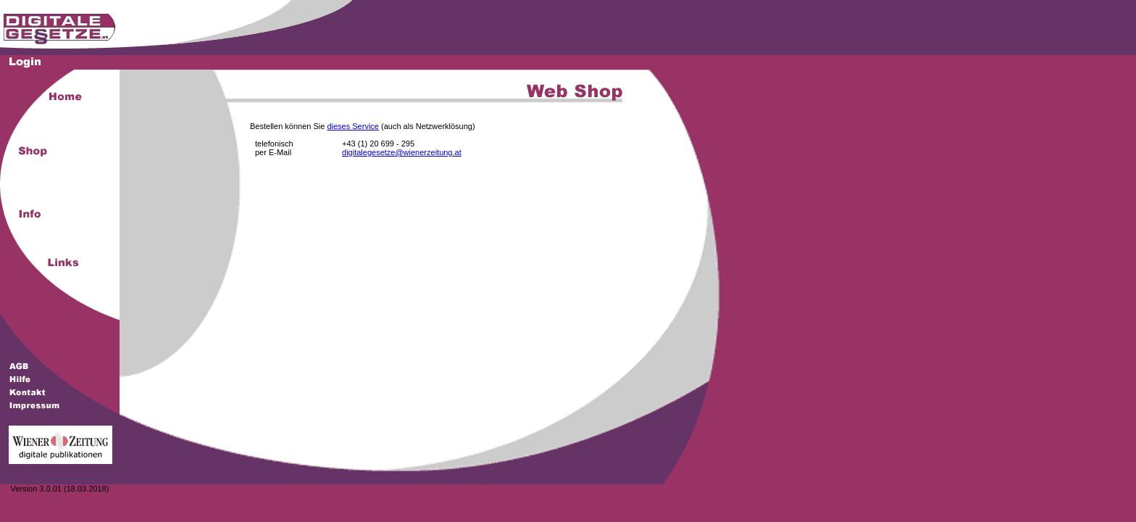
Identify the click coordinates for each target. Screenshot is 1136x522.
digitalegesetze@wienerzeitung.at (402, 152)
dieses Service (353, 126)
